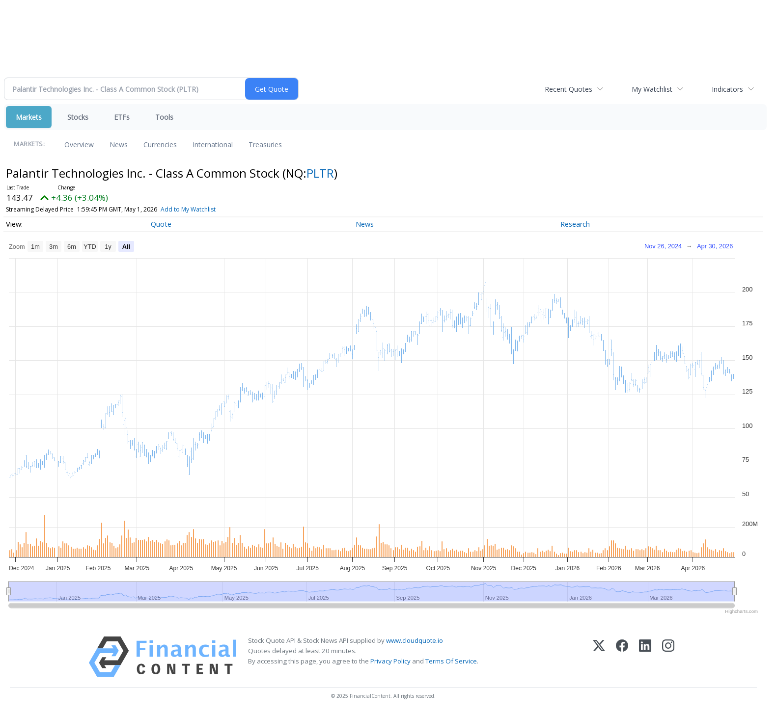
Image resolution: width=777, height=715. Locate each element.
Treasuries (265, 144)
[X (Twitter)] (599, 657)
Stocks (77, 117)
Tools (164, 117)
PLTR (320, 173)
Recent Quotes (568, 89)
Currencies (160, 144)
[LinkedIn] (645, 657)
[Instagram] (668, 657)
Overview (79, 144)
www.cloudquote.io (414, 640)
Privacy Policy (390, 661)
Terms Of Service (451, 661)
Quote (161, 224)
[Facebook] (622, 657)
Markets (29, 117)
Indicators (727, 89)
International (213, 144)
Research (575, 224)
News (119, 144)
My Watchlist (652, 89)
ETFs (122, 117)
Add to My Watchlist (188, 209)
